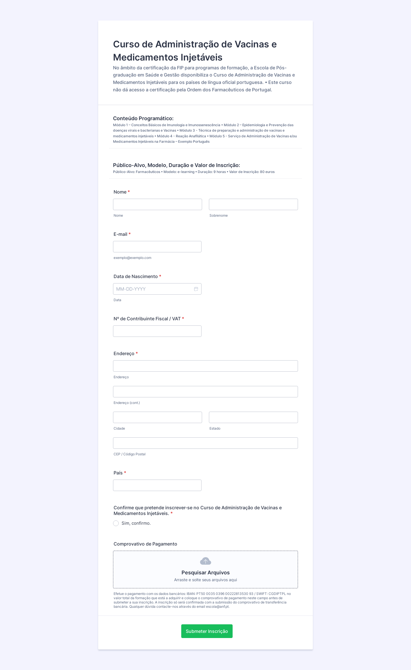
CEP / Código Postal (130, 454)
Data (117, 300)
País (120, 473)
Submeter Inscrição (207, 631)
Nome (122, 192)
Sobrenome (218, 215)
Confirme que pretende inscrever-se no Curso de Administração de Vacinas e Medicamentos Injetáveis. (198, 510)
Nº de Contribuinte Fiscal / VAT (149, 318)
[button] (196, 289)
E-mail (122, 234)
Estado (214, 428)
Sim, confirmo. (136, 523)
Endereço (126, 353)
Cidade (119, 428)
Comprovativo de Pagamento (145, 544)
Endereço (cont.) (127, 403)
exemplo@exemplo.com (132, 257)
